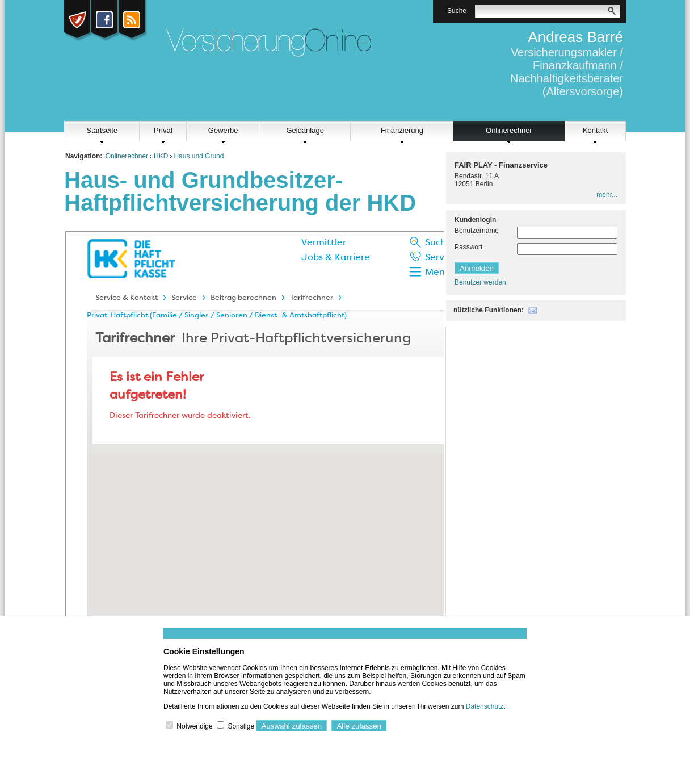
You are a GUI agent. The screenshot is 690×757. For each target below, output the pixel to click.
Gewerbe (223, 130)
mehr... (606, 195)
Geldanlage (305, 130)
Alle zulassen (358, 726)
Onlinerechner (509, 130)
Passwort (468, 247)
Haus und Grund (199, 156)
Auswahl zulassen (291, 726)
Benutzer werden (480, 282)
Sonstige (241, 726)
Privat (163, 130)
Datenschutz (485, 706)
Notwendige (194, 726)
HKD (161, 156)
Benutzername (477, 231)
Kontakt (595, 130)
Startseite (101, 130)
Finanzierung (402, 130)
